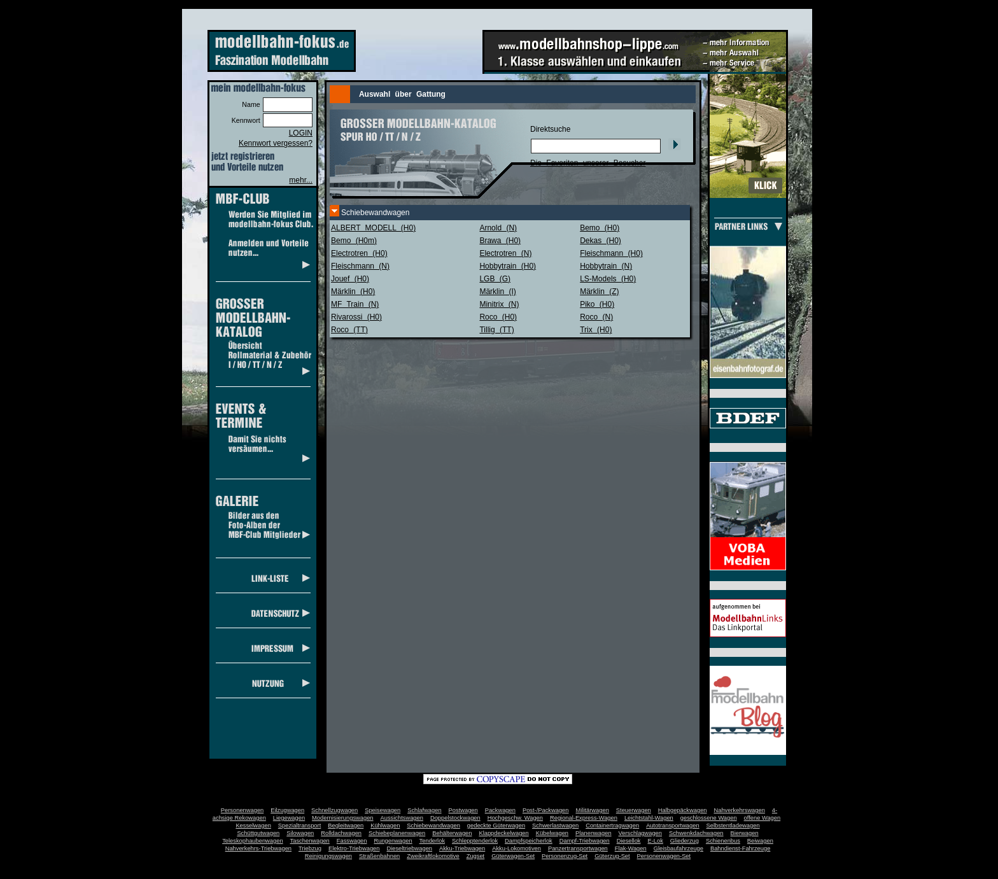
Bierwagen (745, 833)
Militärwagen (591, 810)
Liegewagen (289, 818)
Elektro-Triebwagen (354, 848)
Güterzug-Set (611, 856)
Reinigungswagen (328, 856)
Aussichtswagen (402, 818)
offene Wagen (762, 818)
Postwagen (463, 810)
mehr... (301, 180)
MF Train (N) (355, 304)
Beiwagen (760, 841)
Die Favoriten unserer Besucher (587, 162)
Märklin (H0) (353, 291)
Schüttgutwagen (258, 833)
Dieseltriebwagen (409, 848)
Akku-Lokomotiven (516, 848)
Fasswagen (352, 841)
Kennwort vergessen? (276, 143)
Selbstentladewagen (733, 825)
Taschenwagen (310, 841)
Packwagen (500, 810)
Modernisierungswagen (342, 818)
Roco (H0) (498, 317)
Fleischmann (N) (360, 266)
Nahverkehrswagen (739, 810)
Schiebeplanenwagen (397, 833)
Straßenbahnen (379, 856)
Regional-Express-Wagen (583, 818)
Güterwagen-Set (513, 856)
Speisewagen (382, 810)
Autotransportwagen (672, 825)
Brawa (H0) (500, 240)
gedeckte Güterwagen (496, 825)
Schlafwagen (424, 810)
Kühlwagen (385, 825)
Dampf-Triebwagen (584, 841)
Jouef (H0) (350, 278)
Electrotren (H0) (359, 253)
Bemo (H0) (599, 227)
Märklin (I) (497, 291)
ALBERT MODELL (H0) (373, 227)
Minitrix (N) (499, 304)
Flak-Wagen (631, 848)
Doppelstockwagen (455, 818)
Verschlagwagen (640, 833)
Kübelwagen (552, 833)
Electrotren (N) (505, 253)
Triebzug (310, 848)
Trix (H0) (596, 329)
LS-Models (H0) (608, 278)
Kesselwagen (253, 825)
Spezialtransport (299, 825)
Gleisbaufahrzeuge (678, 848)
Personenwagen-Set (664, 856)
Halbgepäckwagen (682, 810)
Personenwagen (242, 810)
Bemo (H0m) (354, 240)
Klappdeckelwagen (503, 833)
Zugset (476, 856)
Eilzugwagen (287, 810)
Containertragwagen (612, 825)
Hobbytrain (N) (606, 266)
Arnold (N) (498, 227)
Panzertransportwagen (578, 848)
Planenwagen (593, 833)
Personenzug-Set (564, 856)
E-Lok (655, 841)
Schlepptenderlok (475, 841)
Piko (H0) (597, 304)
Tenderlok (432, 841)
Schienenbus (723, 841)
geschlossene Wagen (708, 818)
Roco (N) (596, 317)
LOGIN (301, 133)
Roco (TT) (349, 329)
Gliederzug (684, 841)
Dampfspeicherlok (528, 841)
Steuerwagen (633, 810)
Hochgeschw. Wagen (515, 818)
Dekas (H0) (600, 240)
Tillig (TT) (496, 329)
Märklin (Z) (599, 291)
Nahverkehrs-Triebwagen (258, 848)
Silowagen (300, 833)
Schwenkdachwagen (696, 833)
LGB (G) (494, 278)
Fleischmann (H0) (611, 253)
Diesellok (629, 841)
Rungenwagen (393, 841)
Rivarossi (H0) (356, 317)
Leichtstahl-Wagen (648, 818)
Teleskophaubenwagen (252, 841)
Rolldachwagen (341, 833)
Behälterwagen (452, 833)
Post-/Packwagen (546, 810)
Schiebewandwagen (433, 825)
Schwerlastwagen (555, 825)
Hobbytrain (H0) (507, 266)
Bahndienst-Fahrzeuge (740, 848)
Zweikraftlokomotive (433, 856)
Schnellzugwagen (334, 810)
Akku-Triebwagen (462, 848)
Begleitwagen (345, 825)
